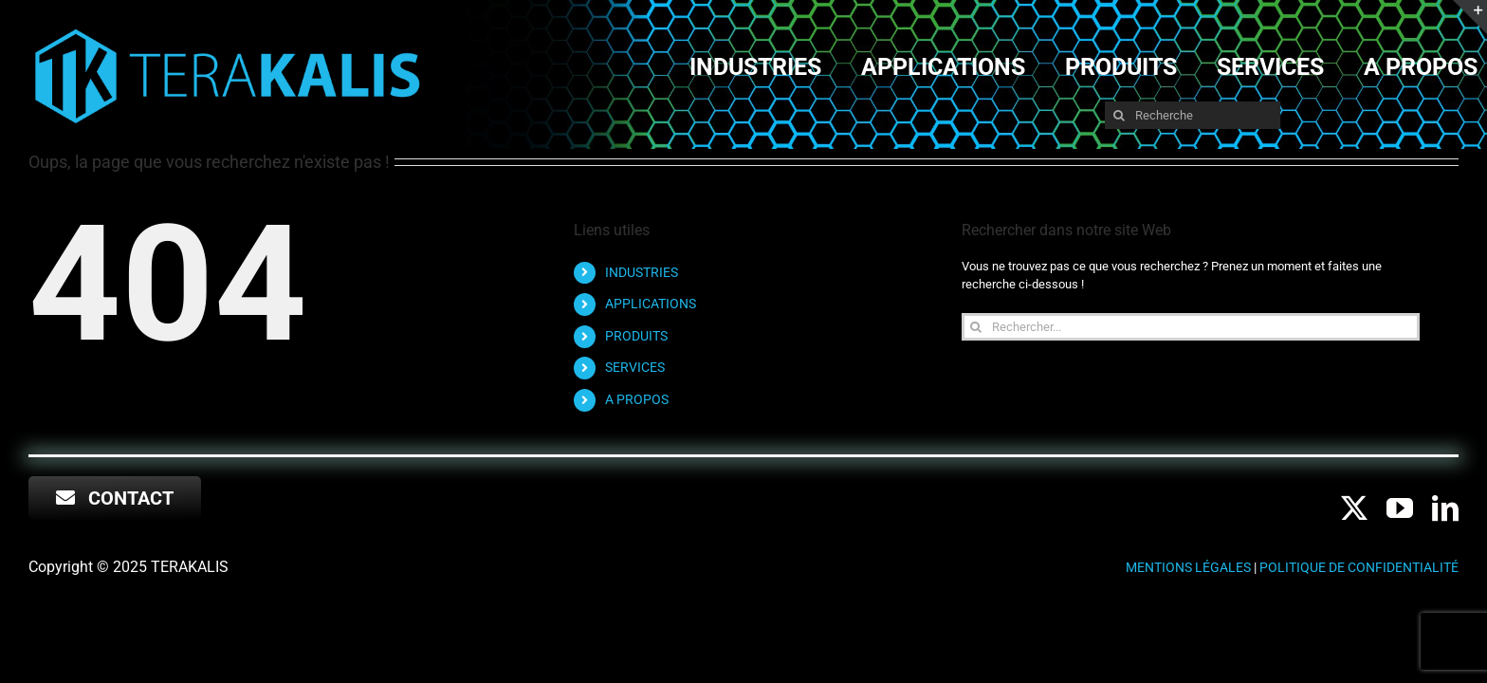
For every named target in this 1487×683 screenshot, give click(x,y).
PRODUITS (636, 335)
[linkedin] (1445, 508)
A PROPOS (637, 399)
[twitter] (1354, 508)
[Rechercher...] (1191, 327)
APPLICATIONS (650, 303)
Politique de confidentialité (1359, 567)
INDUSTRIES (641, 272)
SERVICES (635, 367)
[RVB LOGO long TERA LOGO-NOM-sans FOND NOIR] (227, 30)
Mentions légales (1188, 567)
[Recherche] (1192, 115)
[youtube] (1399, 508)
